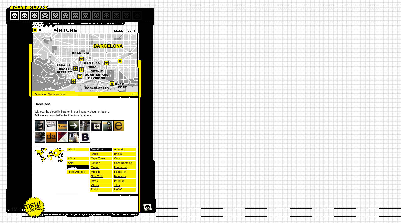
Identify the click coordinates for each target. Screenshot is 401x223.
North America (77, 171)
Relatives (120, 176)
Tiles (117, 185)
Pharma (119, 180)
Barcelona (97, 149)
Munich (95, 171)
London (95, 162)
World (71, 149)
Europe (72, 167)
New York (97, 176)
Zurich (95, 189)
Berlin (94, 153)
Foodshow (120, 167)
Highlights (120, 171)
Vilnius (95, 185)
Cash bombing (123, 162)
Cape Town (98, 158)
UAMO (118, 189)
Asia (70, 162)
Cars (117, 158)
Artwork (119, 149)
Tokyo (94, 180)
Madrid (95, 167)
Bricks (118, 153)
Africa (71, 158)
